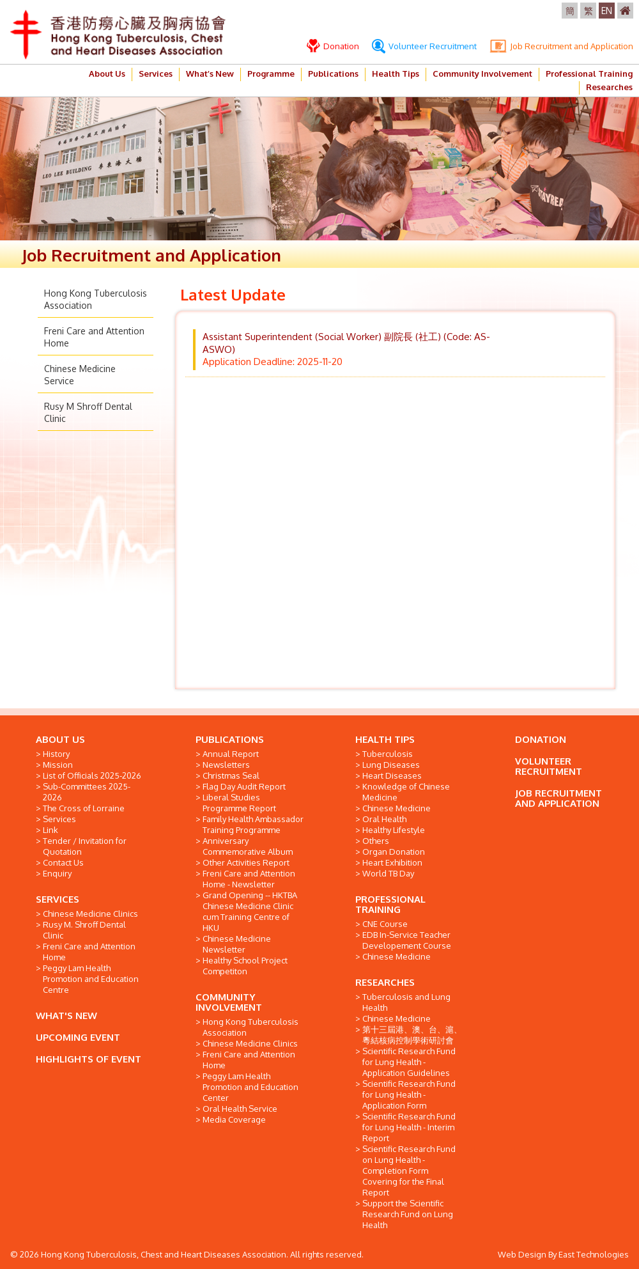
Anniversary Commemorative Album (248, 846)
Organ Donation (393, 851)
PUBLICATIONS (230, 739)
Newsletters (226, 764)
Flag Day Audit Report (244, 786)
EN (606, 10)
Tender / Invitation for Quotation (85, 846)
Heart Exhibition (392, 862)
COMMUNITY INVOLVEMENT (229, 1002)
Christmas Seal (231, 775)
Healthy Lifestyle (393, 830)
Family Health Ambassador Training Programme (253, 824)
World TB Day (388, 873)
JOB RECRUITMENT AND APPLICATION (558, 798)
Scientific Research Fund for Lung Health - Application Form (409, 1094)
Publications (333, 73)
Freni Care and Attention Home (89, 951)
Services (156, 73)
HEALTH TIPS (385, 739)
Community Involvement (482, 73)
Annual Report (231, 754)
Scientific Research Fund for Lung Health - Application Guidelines (409, 1062)
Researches (609, 87)
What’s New (210, 73)
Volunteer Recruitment (424, 46)
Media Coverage (234, 1119)
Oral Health (384, 819)
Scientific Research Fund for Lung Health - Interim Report (409, 1127)
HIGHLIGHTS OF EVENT (88, 1059)
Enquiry (57, 873)
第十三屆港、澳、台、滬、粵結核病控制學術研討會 (412, 1034)
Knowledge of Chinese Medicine (406, 791)
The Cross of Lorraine (84, 808)
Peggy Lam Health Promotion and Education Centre (91, 979)
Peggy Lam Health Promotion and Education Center (250, 1087)
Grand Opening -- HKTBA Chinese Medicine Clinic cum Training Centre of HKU (250, 911)
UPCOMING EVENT (78, 1037)
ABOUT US (60, 739)
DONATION (540, 739)
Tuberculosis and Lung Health (406, 1002)
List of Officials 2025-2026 (92, 775)
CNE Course (385, 924)
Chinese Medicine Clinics (90, 913)
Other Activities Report (246, 862)
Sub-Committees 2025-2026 (86, 791)
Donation (333, 46)
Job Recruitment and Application (561, 46)
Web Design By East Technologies (563, 1254)
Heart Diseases (392, 775)
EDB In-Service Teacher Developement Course (406, 940)
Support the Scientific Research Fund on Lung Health (407, 1214)
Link (50, 830)
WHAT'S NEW (66, 1015)
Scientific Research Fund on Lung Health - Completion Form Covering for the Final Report (409, 1170)
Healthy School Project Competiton (245, 965)
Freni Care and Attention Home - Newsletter (249, 878)
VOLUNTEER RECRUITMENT (548, 766)
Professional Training (589, 73)
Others (375, 841)
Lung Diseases (391, 764)
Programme (271, 73)
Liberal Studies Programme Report (239, 802)
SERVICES (57, 899)
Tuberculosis (387, 754)
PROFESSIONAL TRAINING (390, 904)
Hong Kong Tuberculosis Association (250, 1027)
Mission (58, 764)
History (56, 754)
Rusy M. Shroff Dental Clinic (84, 929)
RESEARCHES (385, 982)
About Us (107, 73)
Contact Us (63, 862)
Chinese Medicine (396, 808)
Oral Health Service (240, 1108)
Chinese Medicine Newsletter (237, 943)
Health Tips (395, 73)
